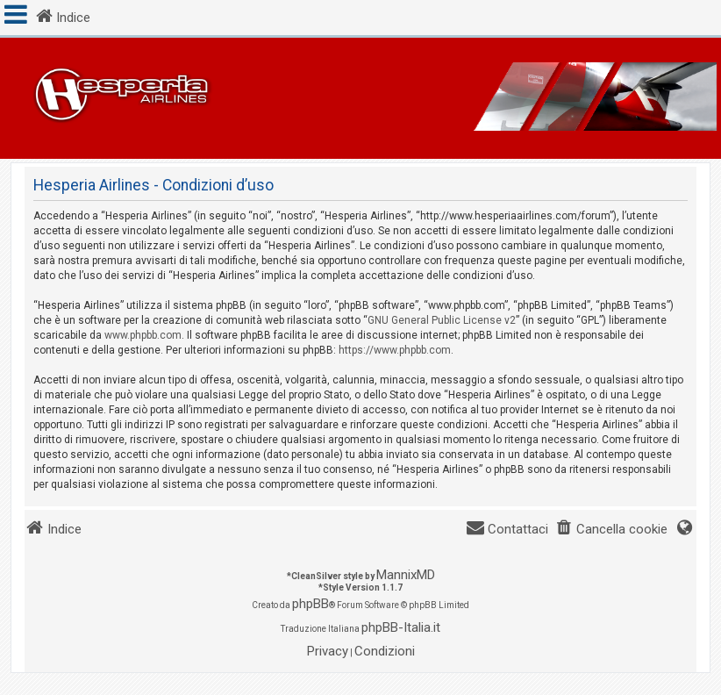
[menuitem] (611, 529)
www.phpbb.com (143, 335)
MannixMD (405, 575)
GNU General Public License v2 (442, 320)
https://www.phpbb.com (395, 350)
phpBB (310, 604)
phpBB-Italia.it (400, 627)
